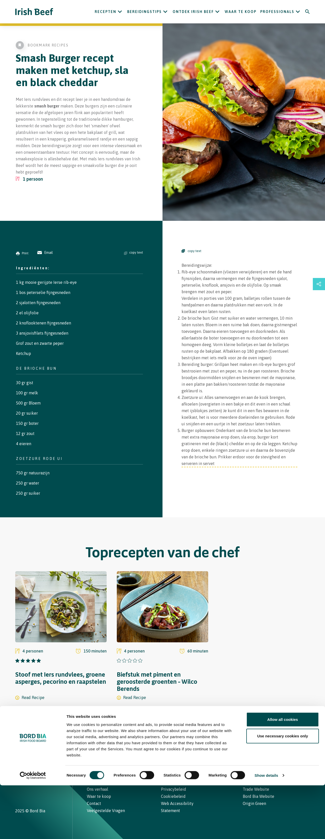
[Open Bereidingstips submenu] (165, 11)
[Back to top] (308, 749)
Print (22, 253)
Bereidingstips (144, 12)
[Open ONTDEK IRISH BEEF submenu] (217, 11)
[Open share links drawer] (319, 284)
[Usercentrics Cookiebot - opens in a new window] (33, 829)
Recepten (105, 12)
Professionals (277, 12)
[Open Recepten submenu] (119, 11)
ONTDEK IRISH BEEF (193, 12)
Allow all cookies (282, 773)
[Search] (307, 11)
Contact (172, 748)
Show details (266, 829)
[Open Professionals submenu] (297, 11)
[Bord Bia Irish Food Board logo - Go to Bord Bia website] (35, 752)
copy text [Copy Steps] (191, 251)
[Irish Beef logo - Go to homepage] (34, 11)
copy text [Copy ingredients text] (133, 253)
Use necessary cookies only (282, 789)
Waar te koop (240, 12)
